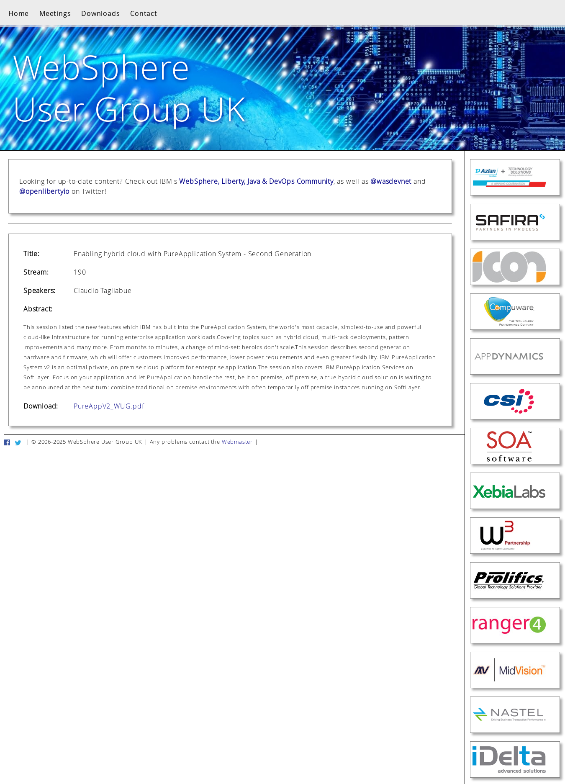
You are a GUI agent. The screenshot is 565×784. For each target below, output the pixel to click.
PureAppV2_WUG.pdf (109, 406)
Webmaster (237, 441)
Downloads (100, 13)
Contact (143, 13)
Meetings (55, 13)
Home (18, 13)
